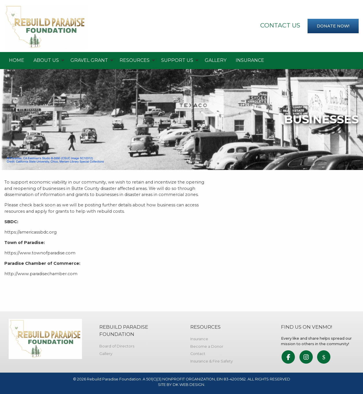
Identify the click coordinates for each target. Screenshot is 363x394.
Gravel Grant (89, 60)
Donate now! (333, 26)
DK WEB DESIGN (188, 384)
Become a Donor (206, 346)
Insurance (250, 60)
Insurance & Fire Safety (211, 361)
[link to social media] (288, 358)
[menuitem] (16, 60)
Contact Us (280, 25)
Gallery (215, 60)
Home (16, 60)
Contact (197, 354)
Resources (135, 60)
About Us (46, 60)
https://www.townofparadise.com (39, 253)
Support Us (177, 60)
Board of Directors (116, 346)
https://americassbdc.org (30, 232)
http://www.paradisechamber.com (40, 273)
